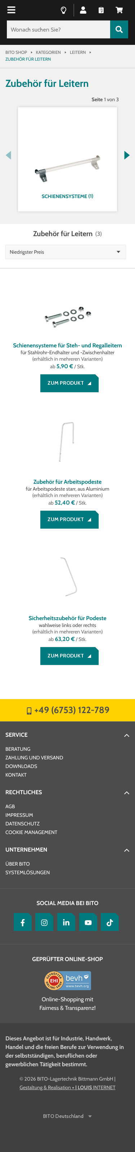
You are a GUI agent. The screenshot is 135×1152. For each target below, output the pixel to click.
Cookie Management (31, 832)
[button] (83, 9)
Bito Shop (16, 52)
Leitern (78, 52)
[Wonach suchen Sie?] (58, 29)
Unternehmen (26, 849)
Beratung (17, 749)
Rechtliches (23, 792)
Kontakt (16, 775)
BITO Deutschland (64, 1116)
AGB (10, 806)
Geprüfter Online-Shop (67, 959)
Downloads (21, 766)
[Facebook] (21, 922)
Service (16, 734)
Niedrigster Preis (27, 252)
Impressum (19, 815)
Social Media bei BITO (68, 903)
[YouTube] (86, 922)
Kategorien (48, 52)
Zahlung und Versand (34, 757)
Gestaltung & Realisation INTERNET (67, 1087)
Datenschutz (22, 823)
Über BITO (17, 864)
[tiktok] (108, 922)
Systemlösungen (27, 872)
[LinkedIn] (64, 922)
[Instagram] (42, 922)
